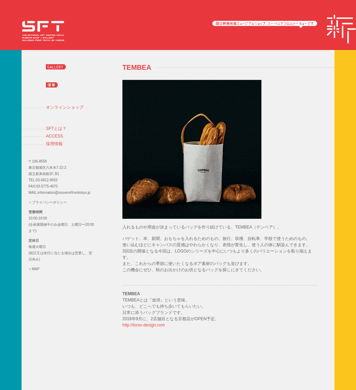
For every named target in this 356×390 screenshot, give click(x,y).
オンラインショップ (64, 107)
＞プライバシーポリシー (48, 202)
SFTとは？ (56, 128)
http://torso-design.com (143, 325)
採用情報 (54, 143)
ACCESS (54, 136)
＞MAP (34, 269)
